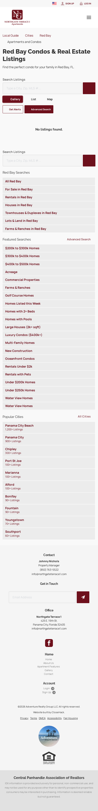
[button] (89, 88)
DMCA (42, 718)
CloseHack (58, 712)
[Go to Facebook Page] (49, 643)
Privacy (24, 718)
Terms (33, 718)
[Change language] (54, 3)
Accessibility (54, 718)
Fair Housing (71, 718)
